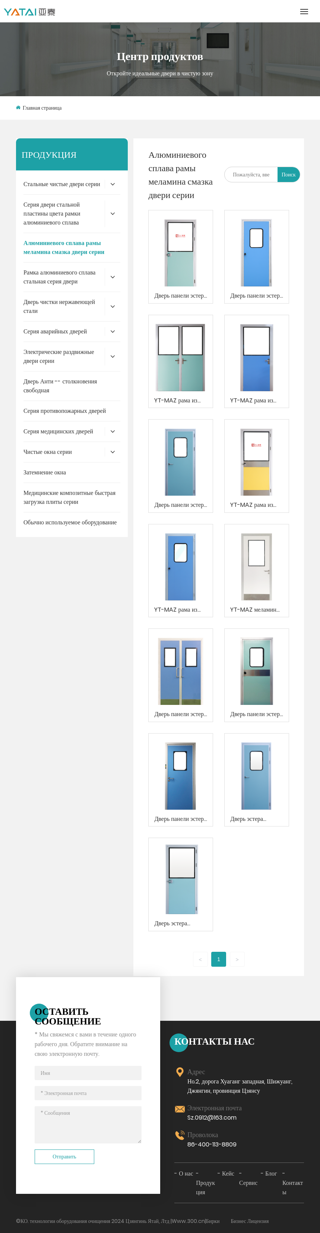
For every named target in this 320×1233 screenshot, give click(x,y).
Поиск (289, 174)
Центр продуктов (160, 56)
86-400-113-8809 (212, 1144)
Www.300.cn (188, 1221)
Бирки (213, 1221)
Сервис (248, 1183)
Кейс (228, 1173)
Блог (271, 1173)
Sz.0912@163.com (212, 1117)
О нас (186, 1173)
